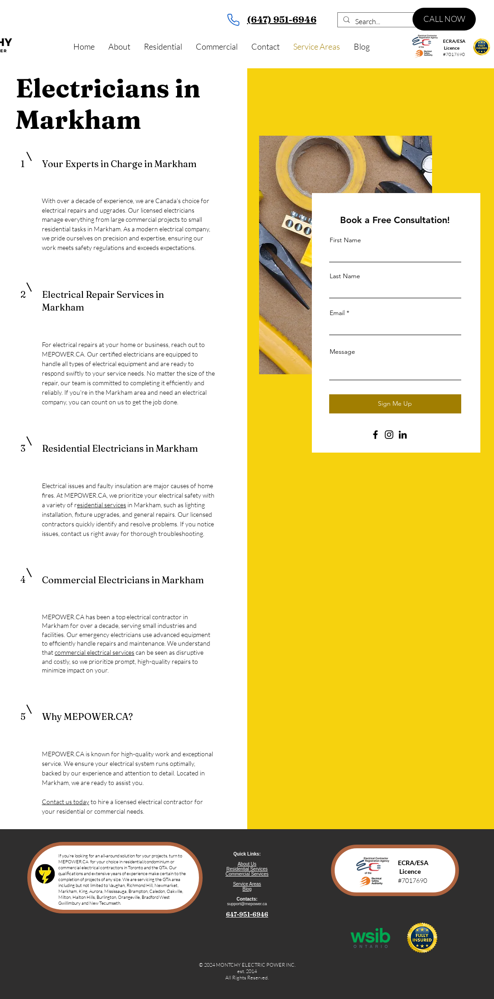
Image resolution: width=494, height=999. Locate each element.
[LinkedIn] (402, 434)
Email (337, 313)
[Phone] (233, 19)
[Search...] (398, 21)
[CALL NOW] (444, 19)
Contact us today (65, 801)
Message (342, 351)
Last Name (345, 276)
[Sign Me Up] (395, 403)
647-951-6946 (247, 914)
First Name (345, 240)
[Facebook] (375, 434)
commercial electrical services (94, 652)
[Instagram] (389, 434)
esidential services (101, 505)
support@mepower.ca (247, 904)
